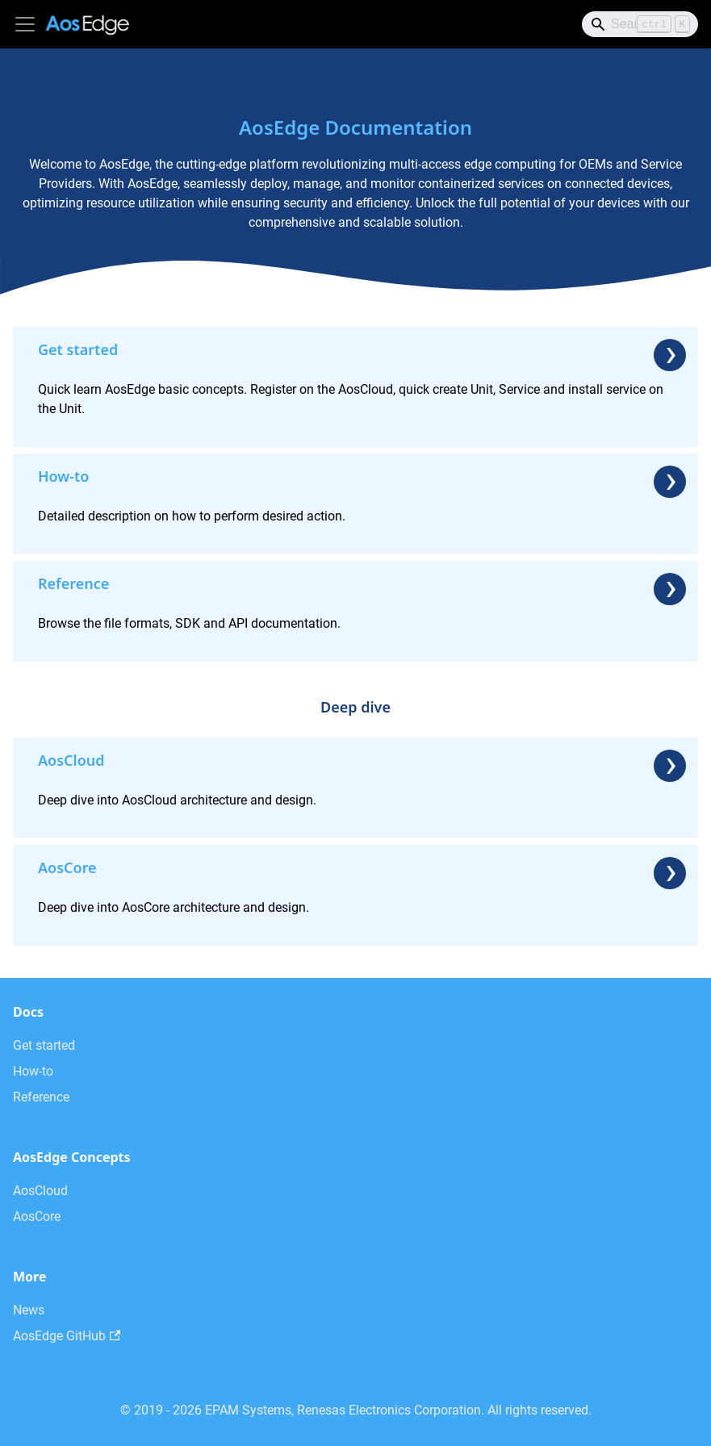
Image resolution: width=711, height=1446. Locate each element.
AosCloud (40, 1190)
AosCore (37, 1216)
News (28, 1310)
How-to (33, 1071)
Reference (41, 1097)
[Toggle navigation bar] (25, 24)
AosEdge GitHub (66, 1336)
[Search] (640, 24)
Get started (44, 1045)
